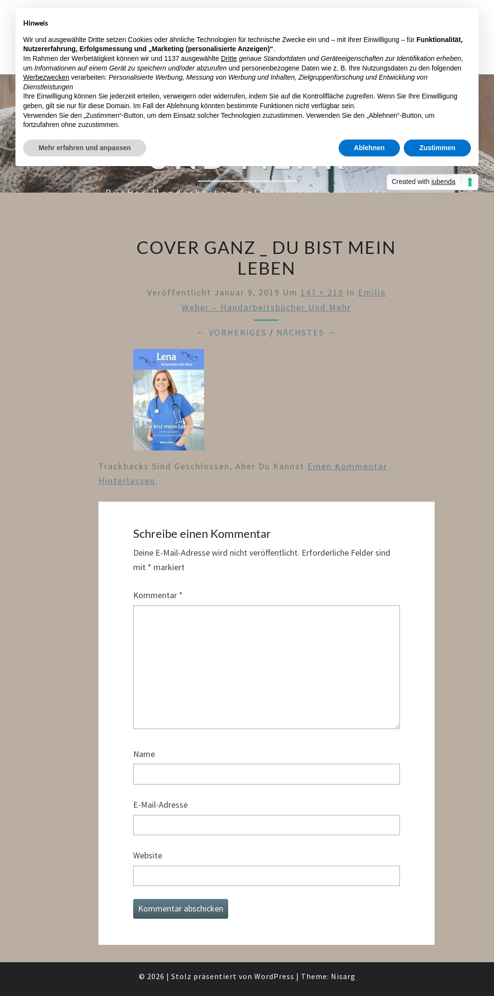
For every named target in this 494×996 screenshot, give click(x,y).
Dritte (229, 58)
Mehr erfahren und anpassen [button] (85, 148)
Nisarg (343, 976)
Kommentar (158, 595)
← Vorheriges (231, 332)
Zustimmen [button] (437, 148)
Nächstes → (306, 332)
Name (144, 753)
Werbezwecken (46, 77)
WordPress (274, 976)
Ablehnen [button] (369, 148)
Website (147, 855)
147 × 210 (322, 292)
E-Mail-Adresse (160, 804)
